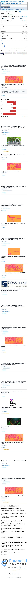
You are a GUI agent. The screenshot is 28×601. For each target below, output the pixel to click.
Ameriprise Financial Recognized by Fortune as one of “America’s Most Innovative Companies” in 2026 (12, 206)
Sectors (19, 1)
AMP (19, 12)
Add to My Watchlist (4, 17)
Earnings (5, 353)
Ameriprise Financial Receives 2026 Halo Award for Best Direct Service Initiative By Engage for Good (13, 240)
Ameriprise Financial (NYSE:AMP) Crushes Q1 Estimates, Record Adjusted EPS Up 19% (13, 156)
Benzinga (4, 432)
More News (24, 56)
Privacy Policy (19, 570)
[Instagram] (18, 574)
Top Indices (16, 9)
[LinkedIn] (15, 574)
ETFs (4, 152)
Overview (2, 3)
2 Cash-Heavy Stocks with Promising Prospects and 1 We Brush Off (13, 258)
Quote (4, 19)
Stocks (7, 1)
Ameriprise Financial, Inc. (6, 72)
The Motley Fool (4, 412)
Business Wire (4, 74)
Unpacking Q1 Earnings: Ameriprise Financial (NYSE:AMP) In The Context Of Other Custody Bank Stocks (14, 274)
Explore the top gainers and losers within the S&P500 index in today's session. (13, 393)
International (18, 3)
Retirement (6, 152)
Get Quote (5, 7)
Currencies (13, 3)
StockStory (4, 96)
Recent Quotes (4, 9)
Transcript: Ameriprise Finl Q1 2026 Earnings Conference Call (13, 428)
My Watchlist (10, 9)
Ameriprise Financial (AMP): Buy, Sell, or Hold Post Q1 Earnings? (12, 86)
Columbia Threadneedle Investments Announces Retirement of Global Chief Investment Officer (13, 188)
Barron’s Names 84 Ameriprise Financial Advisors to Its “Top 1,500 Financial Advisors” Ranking (13, 365)
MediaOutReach (4, 295)
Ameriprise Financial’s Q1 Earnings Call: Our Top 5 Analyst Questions (13, 347)
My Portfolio (22, 9)
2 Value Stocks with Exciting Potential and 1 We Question (13, 224)
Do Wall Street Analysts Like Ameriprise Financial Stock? (13, 146)
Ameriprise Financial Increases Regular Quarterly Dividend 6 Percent (13, 462)
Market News (8, 3)
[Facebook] (12, 574)
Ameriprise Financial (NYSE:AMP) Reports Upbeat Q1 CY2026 (12, 444)
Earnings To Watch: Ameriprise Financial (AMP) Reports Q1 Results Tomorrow (13, 497)
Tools (23, 1)
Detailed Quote (23, 21)
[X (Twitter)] (9, 574)
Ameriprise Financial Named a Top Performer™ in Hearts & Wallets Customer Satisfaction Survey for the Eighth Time (13, 383)
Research (21, 19)
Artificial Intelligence (6, 450)
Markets (3, 1)
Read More (24, 117)
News (12, 19)
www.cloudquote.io (22, 567)
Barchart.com (4, 150)
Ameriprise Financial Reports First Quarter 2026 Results (13, 479)
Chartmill (4, 397)
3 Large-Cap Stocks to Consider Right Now (10, 172)
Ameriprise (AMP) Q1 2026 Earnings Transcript (11, 408)
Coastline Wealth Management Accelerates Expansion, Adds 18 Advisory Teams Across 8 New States (13, 291)
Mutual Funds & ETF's (13, 1)
